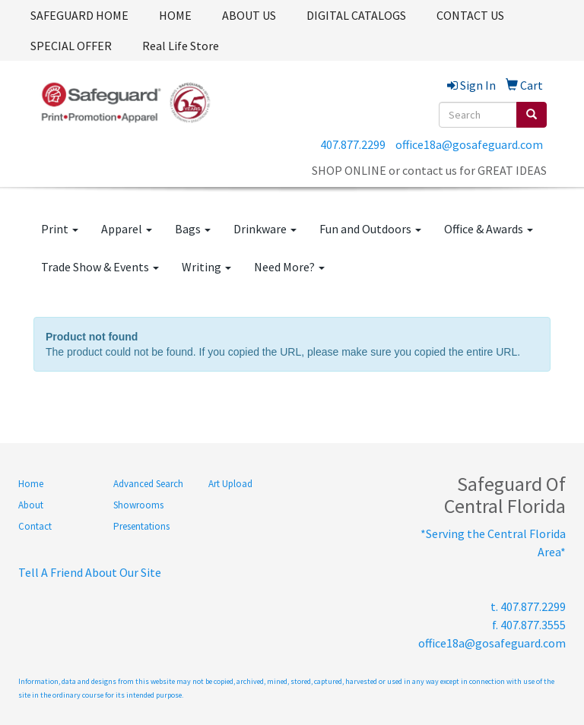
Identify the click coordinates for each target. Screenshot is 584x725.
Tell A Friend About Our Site (89, 572)
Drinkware (265, 228)
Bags (193, 228)
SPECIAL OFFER (71, 45)
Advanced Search (148, 483)
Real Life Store (180, 45)
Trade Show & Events (100, 266)
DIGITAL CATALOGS (356, 15)
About (30, 505)
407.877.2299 (353, 144)
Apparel (126, 228)
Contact (35, 526)
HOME (175, 15)
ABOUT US (249, 15)
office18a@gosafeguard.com (469, 144)
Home (30, 483)
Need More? (289, 266)
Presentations (141, 526)
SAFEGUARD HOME (79, 15)
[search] (531, 115)
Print (59, 228)
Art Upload (230, 483)
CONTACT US (470, 15)
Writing (206, 266)
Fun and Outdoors (370, 228)
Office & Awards (488, 228)
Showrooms (138, 505)
